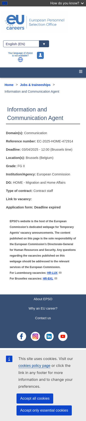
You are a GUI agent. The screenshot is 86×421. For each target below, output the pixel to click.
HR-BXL (50, 278)
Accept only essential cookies (44, 410)
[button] (20, 59)
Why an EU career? (43, 308)
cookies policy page (34, 366)
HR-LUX (54, 272)
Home (9, 85)
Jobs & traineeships (35, 85)
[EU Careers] (43, 22)
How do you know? (67, 3)
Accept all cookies (35, 398)
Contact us (43, 318)
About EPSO (43, 299)
